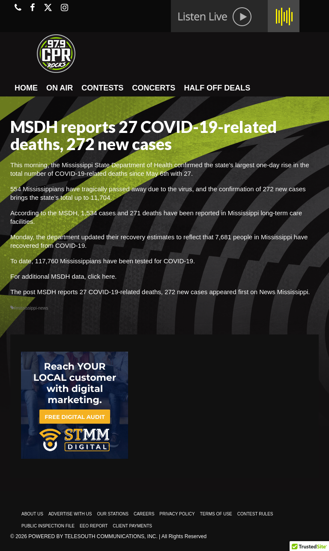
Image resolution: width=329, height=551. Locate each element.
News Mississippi (283, 291)
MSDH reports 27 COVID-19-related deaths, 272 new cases (122, 291)
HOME (26, 88)
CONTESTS (102, 88)
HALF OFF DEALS (217, 88)
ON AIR (59, 88)
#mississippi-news (31, 308)
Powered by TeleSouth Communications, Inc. (92, 536)
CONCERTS (153, 88)
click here (100, 276)
